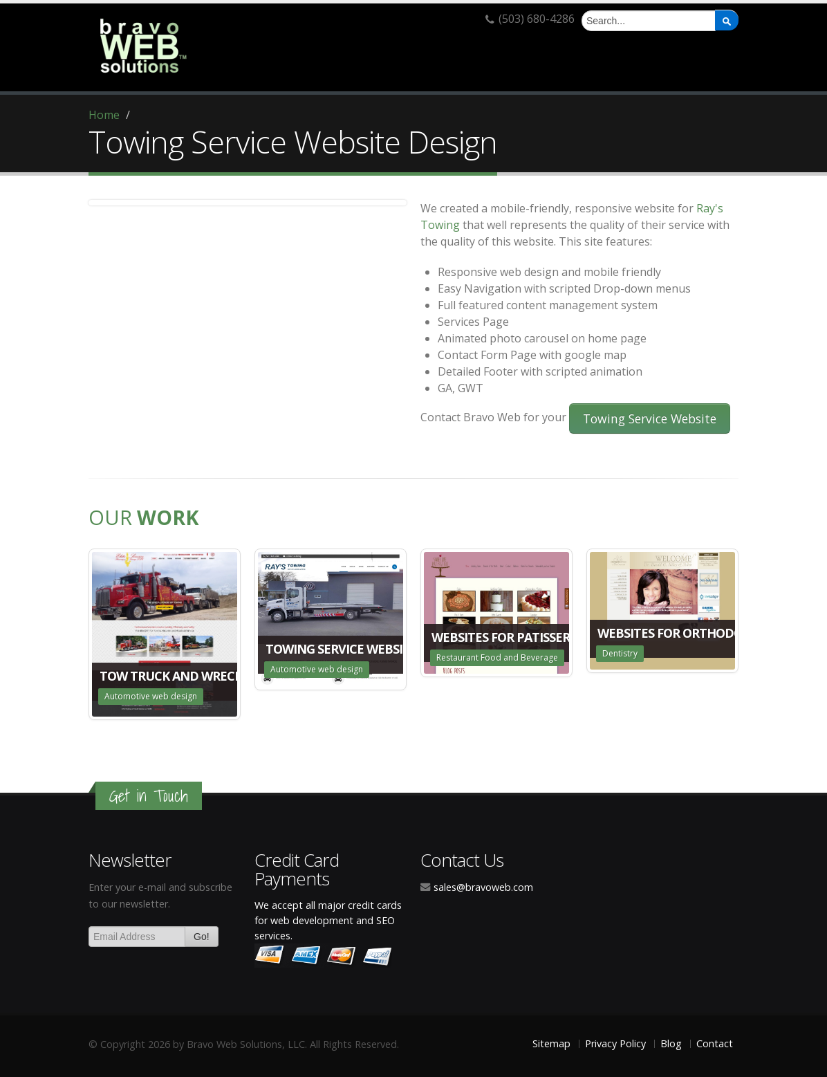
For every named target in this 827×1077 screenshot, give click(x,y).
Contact (714, 1043)
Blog (671, 1043)
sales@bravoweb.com (483, 887)
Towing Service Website (649, 418)
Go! (202, 936)
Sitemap (551, 1043)
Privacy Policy (615, 1043)
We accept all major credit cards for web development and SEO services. (328, 920)
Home (104, 114)
